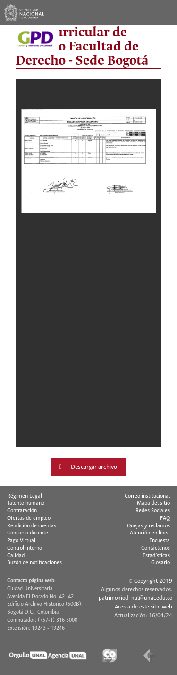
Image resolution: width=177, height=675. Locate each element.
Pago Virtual (21, 540)
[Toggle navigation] (164, 12)
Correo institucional (147, 496)
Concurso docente (27, 533)
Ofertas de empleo (29, 518)
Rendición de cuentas (31, 526)
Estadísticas (156, 555)
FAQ (165, 518)
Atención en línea (150, 533)
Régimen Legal (24, 496)
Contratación (22, 511)
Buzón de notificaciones (34, 563)
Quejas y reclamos (148, 526)
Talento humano (25, 503)
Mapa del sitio (153, 503)
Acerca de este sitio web (143, 607)
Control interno (24, 548)
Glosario (160, 563)
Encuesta (159, 540)
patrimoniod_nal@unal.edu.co (135, 598)
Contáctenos (155, 548)
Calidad (16, 555)
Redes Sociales (152, 511)
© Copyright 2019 (150, 581)
